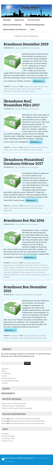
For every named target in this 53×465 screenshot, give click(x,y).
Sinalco (34, 149)
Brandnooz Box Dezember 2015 (25, 289)
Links (32, 29)
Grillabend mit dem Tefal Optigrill (13, 406)
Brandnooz (43, 147)
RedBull (38, 89)
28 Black (26, 147)
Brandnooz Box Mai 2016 (24, 220)
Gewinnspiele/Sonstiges (10, 380)
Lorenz (21, 338)
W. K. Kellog (25, 91)
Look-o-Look (18, 149)
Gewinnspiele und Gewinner (14, 29)
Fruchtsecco (33, 267)
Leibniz (6, 149)
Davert (12, 89)
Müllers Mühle (28, 338)
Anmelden (5, 434)
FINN (10, 208)
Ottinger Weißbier (13, 272)
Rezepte (5, 383)
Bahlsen (41, 86)
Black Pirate (27, 205)
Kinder (39, 267)
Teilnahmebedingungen (34, 25)
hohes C (24, 89)
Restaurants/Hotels (8, 378)
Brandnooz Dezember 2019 (26, 44)
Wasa (45, 338)
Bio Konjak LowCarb (29, 262)
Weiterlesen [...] (38, 81)
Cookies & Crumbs (39, 265)
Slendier (39, 149)
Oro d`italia (31, 89)
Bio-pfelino (33, 147)
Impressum (19, 20)
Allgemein (5, 369)
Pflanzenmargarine (25, 272)
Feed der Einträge (8, 436)
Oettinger (38, 270)
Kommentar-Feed (8, 438)
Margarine (12, 270)
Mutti (36, 208)
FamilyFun (12, 267)
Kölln (21, 208)
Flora (26, 267)
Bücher (4, 371)
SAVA (22, 274)
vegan (39, 274)
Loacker (31, 208)
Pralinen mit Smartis (38, 272)
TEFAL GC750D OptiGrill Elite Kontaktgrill (17, 408)
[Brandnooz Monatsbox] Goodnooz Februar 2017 (24, 162)
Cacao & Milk (28, 265)
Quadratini (7, 274)
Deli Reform (35, 335)
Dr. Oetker (18, 89)
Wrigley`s (32, 91)
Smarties (33, 274)
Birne (39, 262)
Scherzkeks (16, 91)
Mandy (28, 48)
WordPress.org (7, 441)
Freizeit (4, 376)
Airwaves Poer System (30, 86)
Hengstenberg (13, 338)
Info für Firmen (34, 20)
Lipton (11, 149)
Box (38, 147)
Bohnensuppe (8, 265)
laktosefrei (45, 267)
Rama (40, 208)
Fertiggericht (20, 267)
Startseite (7, 20)
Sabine (4, 418)
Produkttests (14, 86)
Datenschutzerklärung (12, 25)
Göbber (6, 338)
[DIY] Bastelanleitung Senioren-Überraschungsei (27, 421)
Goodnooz (16, 208)
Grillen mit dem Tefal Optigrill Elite (14, 403)
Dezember (42, 335)
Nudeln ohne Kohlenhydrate (25, 270)
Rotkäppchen (8, 91)
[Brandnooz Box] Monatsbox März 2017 (22, 103)
